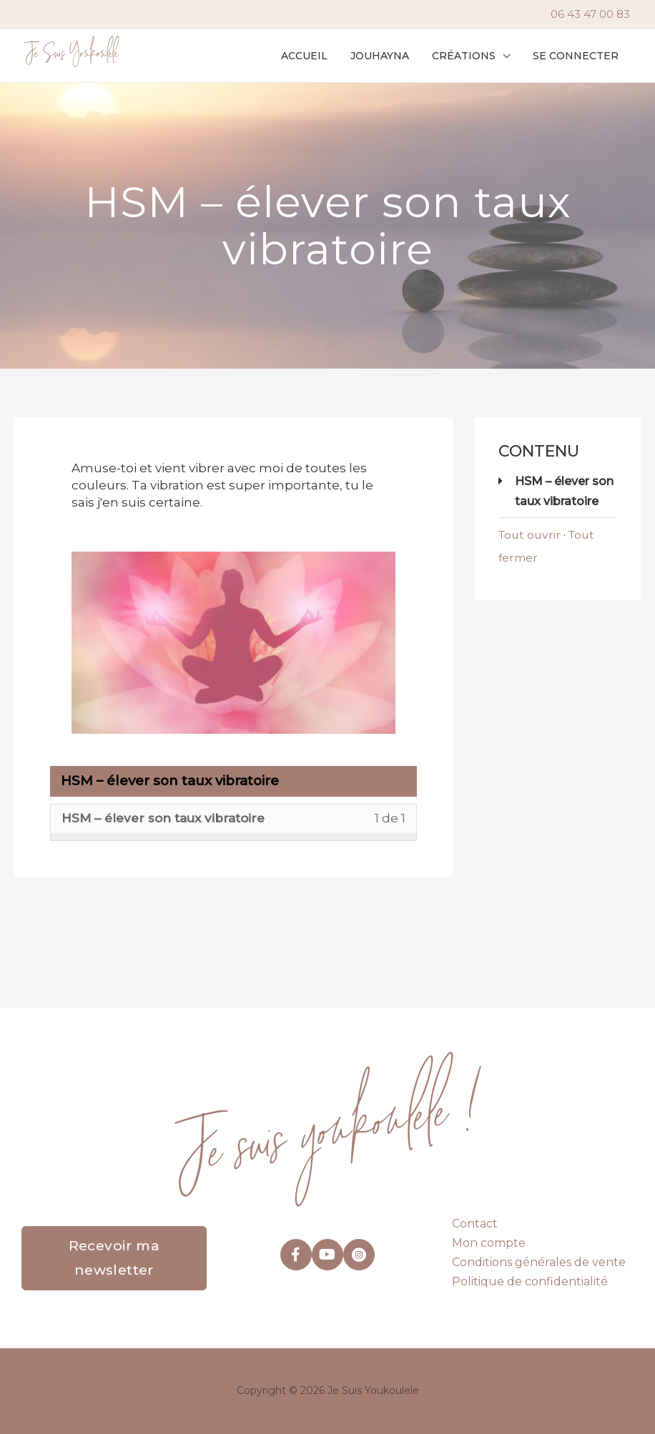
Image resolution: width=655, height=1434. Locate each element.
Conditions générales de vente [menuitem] (539, 1262)
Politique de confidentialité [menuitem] (530, 1281)
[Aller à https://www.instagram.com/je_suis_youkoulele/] (359, 1254)
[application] (507, 56)
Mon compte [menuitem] (489, 1243)
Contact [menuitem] (475, 1223)
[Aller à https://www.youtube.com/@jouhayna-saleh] (327, 1254)
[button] (475, 56)
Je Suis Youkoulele (71, 56)
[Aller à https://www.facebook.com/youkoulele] (296, 1254)
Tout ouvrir (530, 535)
